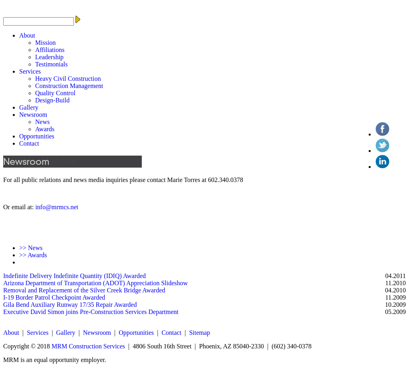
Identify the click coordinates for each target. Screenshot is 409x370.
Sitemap (199, 332)
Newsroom (33, 114)
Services (30, 71)
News (42, 121)
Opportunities (36, 136)
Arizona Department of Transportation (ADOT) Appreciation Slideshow (95, 283)
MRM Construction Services (88, 346)
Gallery (28, 107)
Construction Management (69, 85)
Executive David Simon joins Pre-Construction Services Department (91, 311)
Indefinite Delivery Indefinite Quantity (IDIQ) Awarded (74, 275)
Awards (44, 129)
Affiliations (49, 49)
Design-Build (52, 100)
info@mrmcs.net (56, 207)
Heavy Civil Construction (68, 78)
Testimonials (51, 64)
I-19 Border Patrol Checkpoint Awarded (54, 297)
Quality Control (55, 93)
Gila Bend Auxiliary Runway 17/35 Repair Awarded (70, 304)
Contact (29, 143)
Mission (45, 42)
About (27, 35)
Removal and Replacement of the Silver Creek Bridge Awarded (84, 290)
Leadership (49, 57)
